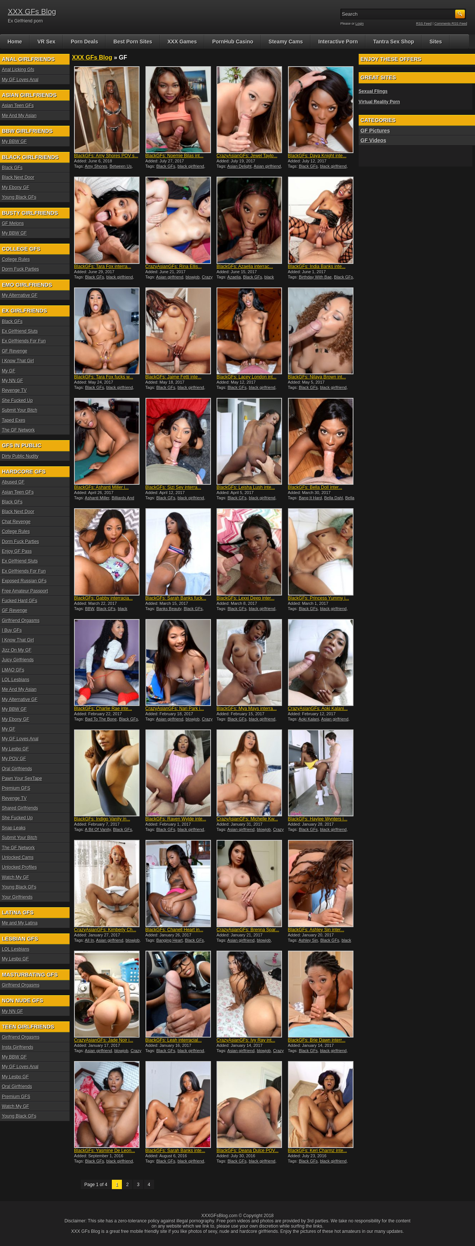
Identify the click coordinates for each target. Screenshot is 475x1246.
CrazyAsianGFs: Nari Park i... (174, 708)
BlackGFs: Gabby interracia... (103, 598)
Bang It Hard (310, 498)
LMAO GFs (13, 670)
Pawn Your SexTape (22, 778)
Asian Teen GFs (18, 105)
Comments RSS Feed (450, 23)
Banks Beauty (168, 608)
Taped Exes (13, 420)
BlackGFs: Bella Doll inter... (315, 487)
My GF (8, 371)
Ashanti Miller (97, 498)
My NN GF (12, 380)
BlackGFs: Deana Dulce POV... (248, 1150)
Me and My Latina (19, 923)
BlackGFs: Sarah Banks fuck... (175, 598)
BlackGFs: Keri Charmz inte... (317, 1150)
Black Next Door (18, 177)
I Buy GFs (12, 630)
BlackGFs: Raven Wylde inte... (175, 819)
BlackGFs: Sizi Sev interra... (173, 487)
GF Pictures (375, 131)
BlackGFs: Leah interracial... (173, 1040)
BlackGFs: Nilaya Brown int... (317, 377)
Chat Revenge (16, 521)
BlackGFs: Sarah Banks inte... (175, 1150)
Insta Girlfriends (17, 1047)
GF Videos (373, 140)
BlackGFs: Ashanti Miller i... (101, 487)
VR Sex (46, 42)
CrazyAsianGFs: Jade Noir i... (103, 1040)
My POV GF (14, 758)
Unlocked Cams (18, 857)
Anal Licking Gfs (18, 69)
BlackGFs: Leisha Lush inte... (246, 487)
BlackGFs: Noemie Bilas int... (174, 155)
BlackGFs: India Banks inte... (317, 266)
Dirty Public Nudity (20, 456)
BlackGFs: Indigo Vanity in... (102, 819)
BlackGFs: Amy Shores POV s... (106, 155)
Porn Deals (84, 42)
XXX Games (182, 42)
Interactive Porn (338, 42)
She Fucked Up (17, 400)
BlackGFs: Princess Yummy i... (318, 598)
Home (14, 42)
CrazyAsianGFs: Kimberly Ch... (105, 929)
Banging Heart (169, 940)
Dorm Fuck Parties (20, 269)
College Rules (16, 259)
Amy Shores (96, 166)
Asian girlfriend (267, 166)
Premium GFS (16, 788)
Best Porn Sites (132, 42)
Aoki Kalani (308, 719)
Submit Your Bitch (19, 410)
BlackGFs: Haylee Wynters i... (317, 819)
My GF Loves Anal (20, 79)
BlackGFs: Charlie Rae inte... (103, 708)
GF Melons (13, 223)
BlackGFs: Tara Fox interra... (102, 266)
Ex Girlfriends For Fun (24, 341)
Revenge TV (14, 390)
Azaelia (234, 277)
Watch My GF (15, 877)
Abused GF (13, 482)
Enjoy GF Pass (17, 551)
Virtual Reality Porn (379, 101)
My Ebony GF (15, 187)
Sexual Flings (373, 91)
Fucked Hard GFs (19, 600)
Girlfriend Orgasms (21, 620)
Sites (435, 42)
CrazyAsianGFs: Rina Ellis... (173, 266)
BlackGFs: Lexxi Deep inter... (246, 598)
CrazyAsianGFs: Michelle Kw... (247, 819)
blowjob (192, 277)
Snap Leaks (13, 828)
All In (89, 940)
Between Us (121, 166)
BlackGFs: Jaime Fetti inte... (173, 377)
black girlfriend (191, 166)
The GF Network (18, 430)
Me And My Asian (19, 115)
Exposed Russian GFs (24, 581)
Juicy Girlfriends (18, 659)
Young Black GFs (19, 197)
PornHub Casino (232, 42)
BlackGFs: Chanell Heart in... (174, 929)
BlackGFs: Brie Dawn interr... (317, 1040)
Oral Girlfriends (17, 768)
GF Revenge (14, 351)
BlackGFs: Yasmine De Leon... (104, 1150)
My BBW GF (14, 141)
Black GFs (165, 166)
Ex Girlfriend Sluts (20, 331)
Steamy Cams (286, 42)
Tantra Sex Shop (393, 42)
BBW (89, 608)
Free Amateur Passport (25, 591)
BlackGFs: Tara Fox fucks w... (103, 377)
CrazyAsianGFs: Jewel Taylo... (247, 155)
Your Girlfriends (17, 897)
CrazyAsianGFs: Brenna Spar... (248, 929)
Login (360, 23)
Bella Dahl (333, 498)
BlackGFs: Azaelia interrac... (245, 266)
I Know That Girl (18, 360)
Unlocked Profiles (19, 867)
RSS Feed (424, 23)
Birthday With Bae (315, 277)
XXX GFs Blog (32, 11)
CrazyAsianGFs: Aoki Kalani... (318, 708)
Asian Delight (239, 166)
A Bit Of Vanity (98, 829)
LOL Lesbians (16, 679)
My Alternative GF (19, 295)
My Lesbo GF (15, 749)
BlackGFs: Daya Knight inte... (317, 155)
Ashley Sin (308, 940)
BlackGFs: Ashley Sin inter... (316, 929)
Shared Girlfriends (20, 808)
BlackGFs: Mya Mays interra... (247, 708)
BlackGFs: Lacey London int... (246, 377)
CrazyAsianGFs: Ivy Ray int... (246, 1040)
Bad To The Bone (101, 719)
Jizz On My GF (16, 650)
